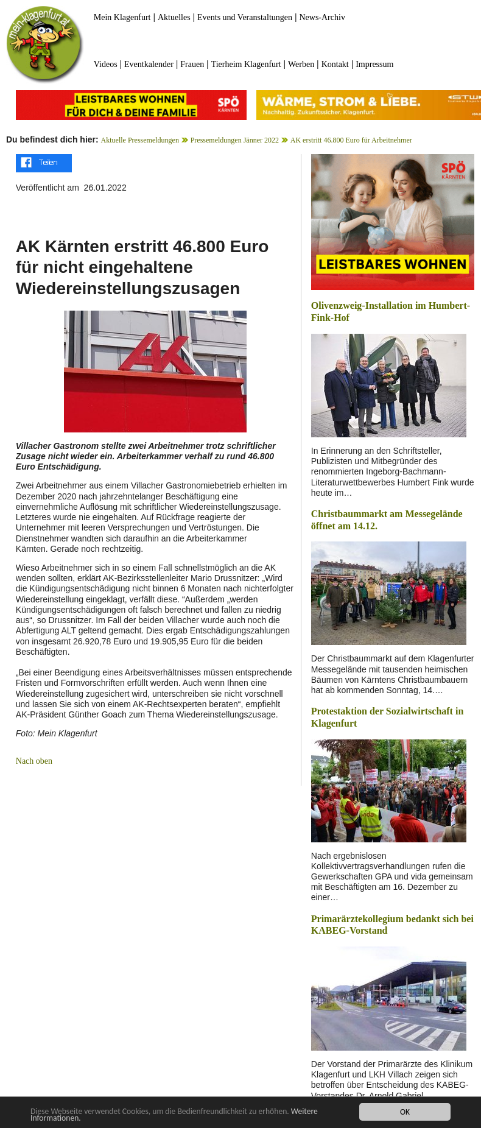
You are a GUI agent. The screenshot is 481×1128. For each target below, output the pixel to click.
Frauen (192, 64)
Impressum (374, 64)
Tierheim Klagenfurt (246, 64)
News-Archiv (322, 17)
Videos (106, 64)
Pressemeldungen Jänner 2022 (235, 140)
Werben (301, 64)
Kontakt (335, 64)
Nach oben (34, 761)
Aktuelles (174, 17)
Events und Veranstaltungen (244, 17)
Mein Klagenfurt (122, 17)
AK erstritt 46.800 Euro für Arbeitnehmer (351, 140)
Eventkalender (149, 64)
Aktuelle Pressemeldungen (140, 140)
